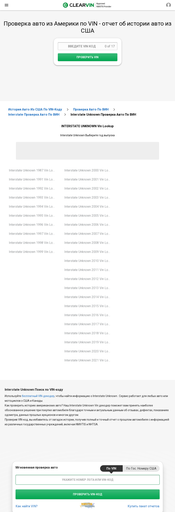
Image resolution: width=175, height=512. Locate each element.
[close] (6, 5)
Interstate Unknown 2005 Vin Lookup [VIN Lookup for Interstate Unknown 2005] (89, 215)
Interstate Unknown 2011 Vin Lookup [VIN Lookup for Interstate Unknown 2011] (89, 270)
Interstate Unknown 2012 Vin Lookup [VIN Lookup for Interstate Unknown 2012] (89, 279)
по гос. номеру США (141, 468)
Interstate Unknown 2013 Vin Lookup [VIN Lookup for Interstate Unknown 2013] (89, 288)
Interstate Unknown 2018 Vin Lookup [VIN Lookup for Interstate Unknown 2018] (89, 333)
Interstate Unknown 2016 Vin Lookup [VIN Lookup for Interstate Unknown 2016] (89, 315)
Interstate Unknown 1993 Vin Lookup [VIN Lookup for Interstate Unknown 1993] (33, 197)
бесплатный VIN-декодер (38, 396)
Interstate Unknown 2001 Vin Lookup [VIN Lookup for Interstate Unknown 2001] (89, 179)
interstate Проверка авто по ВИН (33, 114)
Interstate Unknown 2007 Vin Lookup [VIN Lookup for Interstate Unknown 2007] (89, 234)
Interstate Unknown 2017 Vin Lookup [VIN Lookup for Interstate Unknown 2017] (89, 324)
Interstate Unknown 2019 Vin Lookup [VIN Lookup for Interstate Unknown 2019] (89, 342)
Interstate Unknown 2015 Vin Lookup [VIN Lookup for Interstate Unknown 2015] (89, 306)
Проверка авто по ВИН (91, 109)
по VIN (111, 468)
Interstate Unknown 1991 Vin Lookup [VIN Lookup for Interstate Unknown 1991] (33, 179)
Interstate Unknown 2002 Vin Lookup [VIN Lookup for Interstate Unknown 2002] (89, 188)
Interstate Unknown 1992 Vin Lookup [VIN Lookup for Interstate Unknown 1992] (33, 188)
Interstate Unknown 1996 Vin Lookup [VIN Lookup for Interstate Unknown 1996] (33, 225)
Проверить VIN (87, 57)
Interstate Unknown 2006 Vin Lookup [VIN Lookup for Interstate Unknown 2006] (89, 225)
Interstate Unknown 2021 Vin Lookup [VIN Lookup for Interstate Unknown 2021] (89, 360)
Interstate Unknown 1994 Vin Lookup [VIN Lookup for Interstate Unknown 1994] (33, 206)
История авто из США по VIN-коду (35, 109)
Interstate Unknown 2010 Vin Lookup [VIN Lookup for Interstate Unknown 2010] (89, 261)
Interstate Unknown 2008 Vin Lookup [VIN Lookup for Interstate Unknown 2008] (89, 243)
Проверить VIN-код (87, 494)
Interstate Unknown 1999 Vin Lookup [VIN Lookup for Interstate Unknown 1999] (33, 252)
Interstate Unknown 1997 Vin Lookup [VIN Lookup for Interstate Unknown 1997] (33, 234)
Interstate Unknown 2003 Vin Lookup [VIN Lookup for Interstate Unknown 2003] (89, 197)
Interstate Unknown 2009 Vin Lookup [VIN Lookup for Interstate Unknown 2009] (89, 252)
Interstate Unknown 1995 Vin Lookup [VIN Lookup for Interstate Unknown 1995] (33, 215)
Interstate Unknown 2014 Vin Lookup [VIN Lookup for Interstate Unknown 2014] (89, 297)
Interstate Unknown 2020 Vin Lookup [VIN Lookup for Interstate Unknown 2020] (89, 351)
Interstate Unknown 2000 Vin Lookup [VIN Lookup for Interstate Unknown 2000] (89, 170)
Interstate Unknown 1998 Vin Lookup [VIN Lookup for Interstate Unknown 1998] (33, 243)
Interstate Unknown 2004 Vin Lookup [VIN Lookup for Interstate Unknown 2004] (89, 206)
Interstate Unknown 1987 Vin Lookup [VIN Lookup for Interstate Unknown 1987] (33, 170)
